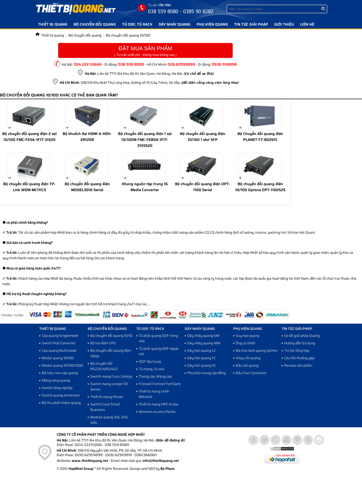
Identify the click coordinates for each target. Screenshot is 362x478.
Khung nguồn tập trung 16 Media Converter (145, 187)
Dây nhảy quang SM (203, 335)
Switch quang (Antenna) (61, 395)
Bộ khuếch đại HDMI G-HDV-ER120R (87, 137)
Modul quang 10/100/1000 (62, 365)
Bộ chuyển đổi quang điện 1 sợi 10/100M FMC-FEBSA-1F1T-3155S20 (145, 140)
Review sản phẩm (298, 365)
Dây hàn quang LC (201, 350)
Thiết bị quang (52, 24)
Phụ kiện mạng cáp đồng (206, 373)
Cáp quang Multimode (59, 350)
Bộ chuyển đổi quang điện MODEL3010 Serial (87, 187)
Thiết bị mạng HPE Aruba (158, 404)
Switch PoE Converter (59, 343)
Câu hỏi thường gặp (299, 358)
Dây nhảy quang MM (203, 343)
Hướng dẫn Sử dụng (299, 343)
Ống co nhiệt (245, 343)
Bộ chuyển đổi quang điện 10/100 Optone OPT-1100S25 (260, 187)
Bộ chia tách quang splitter (257, 350)
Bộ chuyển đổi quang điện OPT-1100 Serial (202, 187)
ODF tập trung (150, 361)
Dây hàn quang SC (201, 365)
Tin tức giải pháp (251, 24)
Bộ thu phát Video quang (61, 402)
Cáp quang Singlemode (60, 335)
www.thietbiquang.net (90, 460)
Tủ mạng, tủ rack (152, 369)
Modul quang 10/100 (58, 358)
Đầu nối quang (247, 365)
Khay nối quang (248, 358)
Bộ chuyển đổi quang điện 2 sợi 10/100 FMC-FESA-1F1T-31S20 (29, 137)
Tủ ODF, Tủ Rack (137, 24)
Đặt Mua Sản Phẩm (145, 51)
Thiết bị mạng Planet (106, 396)
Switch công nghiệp (57, 388)
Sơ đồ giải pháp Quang (302, 335)
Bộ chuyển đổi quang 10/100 (128, 35)
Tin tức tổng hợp (296, 350)
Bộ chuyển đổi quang (95, 24)
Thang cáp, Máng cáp (155, 376)
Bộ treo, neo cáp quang (60, 373)
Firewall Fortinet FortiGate (160, 384)
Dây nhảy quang (174, 24)
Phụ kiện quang (212, 24)
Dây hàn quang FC (201, 358)
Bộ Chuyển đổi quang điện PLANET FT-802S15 (260, 137)
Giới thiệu (284, 24)
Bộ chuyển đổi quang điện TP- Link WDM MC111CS (29, 187)
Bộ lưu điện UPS (103, 343)
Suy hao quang (247, 335)
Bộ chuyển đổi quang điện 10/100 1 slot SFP (202, 137)
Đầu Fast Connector (251, 373)
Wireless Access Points (157, 411)
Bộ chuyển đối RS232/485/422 (104, 366)
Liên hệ (307, 24)
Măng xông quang (56, 380)
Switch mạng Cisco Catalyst (112, 376)
